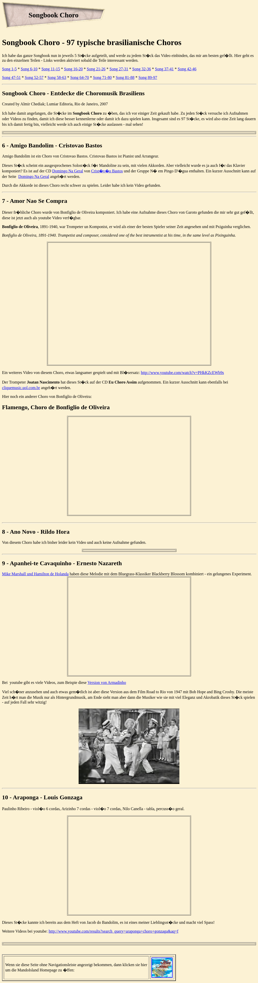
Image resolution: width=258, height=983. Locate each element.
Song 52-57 (34, 77)
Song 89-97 (147, 77)
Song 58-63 (56, 77)
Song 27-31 (119, 69)
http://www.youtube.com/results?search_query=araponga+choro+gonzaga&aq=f (113, 931)
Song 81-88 (125, 77)
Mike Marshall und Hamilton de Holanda (35, 574)
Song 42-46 (187, 69)
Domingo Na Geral (67, 171)
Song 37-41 (164, 69)
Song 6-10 (29, 69)
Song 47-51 (11, 77)
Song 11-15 (50, 69)
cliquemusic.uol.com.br (21, 388)
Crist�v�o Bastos (107, 171)
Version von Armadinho (106, 682)
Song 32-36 (141, 69)
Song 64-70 (79, 77)
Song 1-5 (9, 69)
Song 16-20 (73, 69)
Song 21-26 (96, 69)
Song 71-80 (102, 77)
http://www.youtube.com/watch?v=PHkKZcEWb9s (182, 372)
